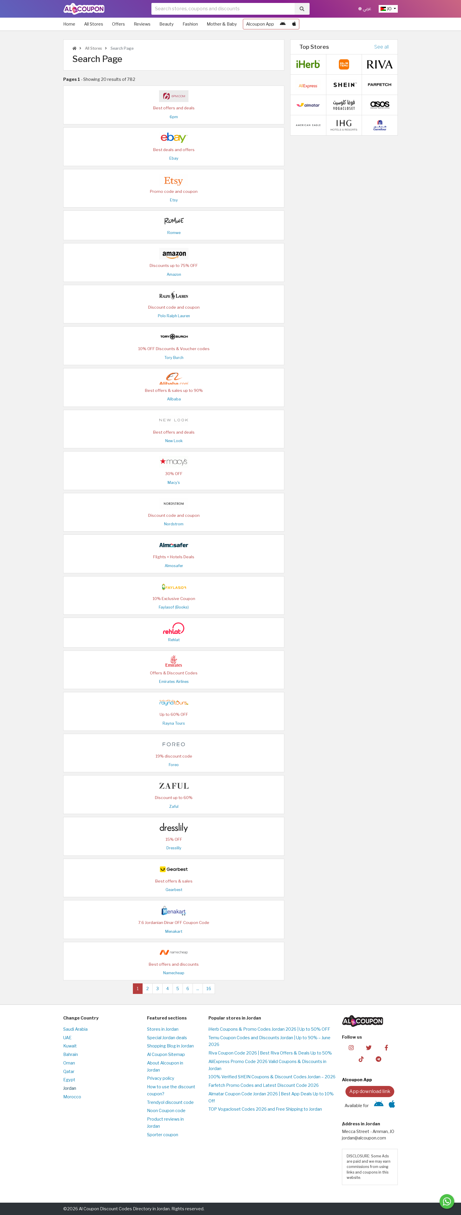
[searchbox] (223, 9)
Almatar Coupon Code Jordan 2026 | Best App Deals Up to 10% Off (271, 1097)
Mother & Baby (222, 24)
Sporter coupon (162, 1134)
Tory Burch (173, 357)
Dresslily (173, 848)
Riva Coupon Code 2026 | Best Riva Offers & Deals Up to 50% (270, 1053)
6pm (174, 117)
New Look (174, 441)
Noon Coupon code (166, 1110)
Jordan (69, 1088)
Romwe (174, 232)
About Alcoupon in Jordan (165, 1066)
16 (208, 988)
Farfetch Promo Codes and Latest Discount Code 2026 (263, 1085)
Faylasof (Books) (174, 607)
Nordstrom (173, 524)
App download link (369, 1091)
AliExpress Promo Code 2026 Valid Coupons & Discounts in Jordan (267, 1065)
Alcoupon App (260, 24)
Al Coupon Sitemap (166, 1054)
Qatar (68, 1071)
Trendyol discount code (170, 1102)
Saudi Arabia (75, 1029)
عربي (364, 9)
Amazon (174, 274)
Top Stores (314, 46)
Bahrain (70, 1054)
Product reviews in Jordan (165, 1123)
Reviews (142, 24)
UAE (67, 1037)
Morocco (72, 1096)
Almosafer (174, 566)
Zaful (173, 806)
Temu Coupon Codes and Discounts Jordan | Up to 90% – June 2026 (269, 1041)
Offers (118, 24)
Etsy (174, 200)
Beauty (166, 24)
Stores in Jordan (162, 1029)
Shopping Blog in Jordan (170, 1046)
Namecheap (173, 973)
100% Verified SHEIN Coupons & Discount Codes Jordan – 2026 (271, 1076)
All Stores (93, 24)
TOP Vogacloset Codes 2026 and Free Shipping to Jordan (265, 1109)
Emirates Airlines (174, 681)
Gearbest (174, 890)
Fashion (190, 24)
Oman (69, 1063)
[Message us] (447, 1201)
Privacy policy (160, 1078)
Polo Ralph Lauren (174, 316)
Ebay (173, 158)
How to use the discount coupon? (171, 1090)
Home (69, 24)
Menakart (173, 931)
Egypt (69, 1079)
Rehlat (174, 640)
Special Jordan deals (167, 1037)
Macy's (174, 482)
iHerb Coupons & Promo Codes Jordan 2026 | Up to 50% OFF (269, 1029)
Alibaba (174, 399)
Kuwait (70, 1046)
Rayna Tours (174, 723)
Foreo (174, 765)
